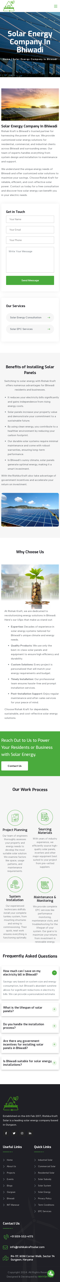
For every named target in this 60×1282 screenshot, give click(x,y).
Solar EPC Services (30, 329)
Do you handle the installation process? (23, 1026)
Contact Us (15, 765)
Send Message (30, 280)
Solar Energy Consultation (30, 317)
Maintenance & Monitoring (45, 938)
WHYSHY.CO (45, 1276)
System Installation (15, 935)
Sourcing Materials (45, 866)
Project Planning (15, 867)
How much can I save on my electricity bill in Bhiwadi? (21, 973)
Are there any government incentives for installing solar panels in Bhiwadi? (23, 1044)
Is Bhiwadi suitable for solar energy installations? (27, 1063)
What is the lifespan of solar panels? (22, 1009)
